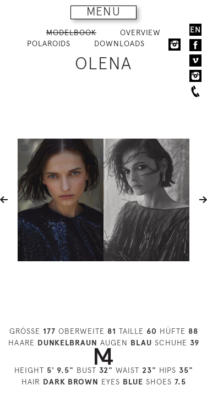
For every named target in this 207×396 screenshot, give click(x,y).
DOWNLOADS (119, 43)
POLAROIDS (48, 43)
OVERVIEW (140, 32)
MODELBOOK (71, 32)
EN (195, 30)
